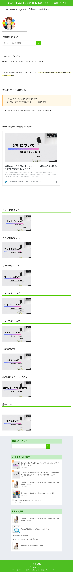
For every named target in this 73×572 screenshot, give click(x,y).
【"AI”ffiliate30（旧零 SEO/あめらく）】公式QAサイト (37, 3)
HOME (36, 564)
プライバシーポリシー (36, 567)
